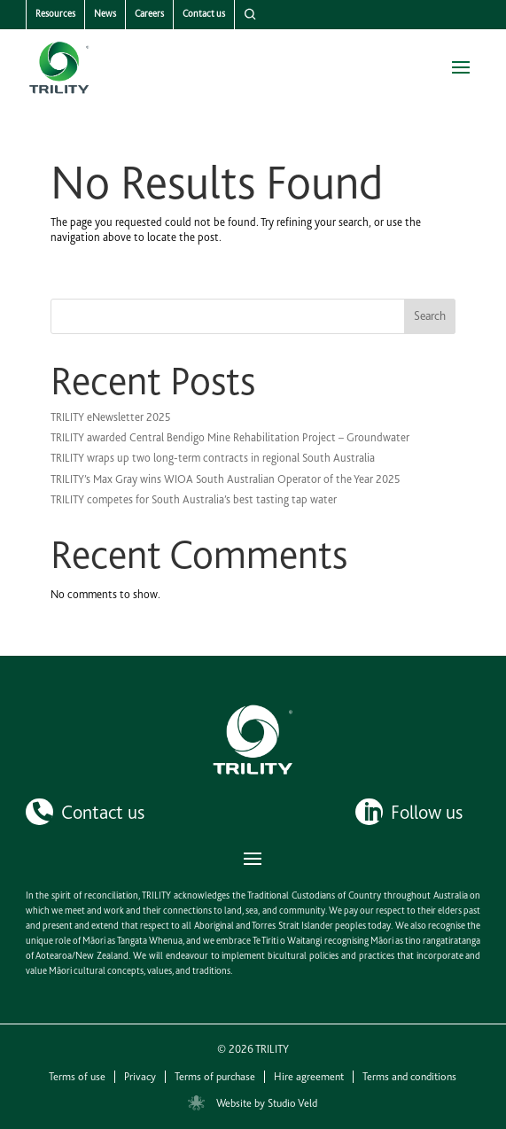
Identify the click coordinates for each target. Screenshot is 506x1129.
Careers (149, 13)
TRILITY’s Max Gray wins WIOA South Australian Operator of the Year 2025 (226, 479)
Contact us (204, 13)
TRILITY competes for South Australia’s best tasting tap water (194, 499)
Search (430, 315)
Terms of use (77, 1077)
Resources (55, 13)
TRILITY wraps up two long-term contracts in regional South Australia (213, 457)
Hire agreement (309, 1077)
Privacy (140, 1077)
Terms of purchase (215, 1077)
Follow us (427, 811)
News (105, 13)
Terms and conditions (409, 1077)
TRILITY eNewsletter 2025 (111, 417)
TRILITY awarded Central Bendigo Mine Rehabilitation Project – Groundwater (230, 437)
